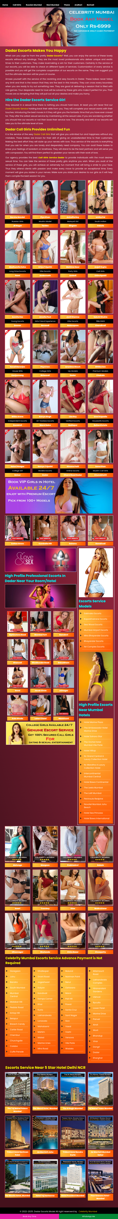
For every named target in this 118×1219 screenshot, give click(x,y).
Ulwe (73, 908)
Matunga (17, 865)
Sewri (17, 908)
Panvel (96, 1019)
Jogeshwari (44, 982)
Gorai (17, 690)
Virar (95, 1041)
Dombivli (17, 425)
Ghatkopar (43, 971)
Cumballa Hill (45, 543)
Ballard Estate (100, 425)
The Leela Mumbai (93, 787)
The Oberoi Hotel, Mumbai (45, 1108)
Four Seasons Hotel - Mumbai (100, 1197)
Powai (68, 1004)
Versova (69, 1037)
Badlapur (72, 425)
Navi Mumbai (53, 5)
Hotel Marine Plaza (93, 722)
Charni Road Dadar (73, 475)
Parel (17, 275)
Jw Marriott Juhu (45, 1152)
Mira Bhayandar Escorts (96, 635)
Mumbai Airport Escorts (96, 630)
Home (5, 5)
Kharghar (98, 1057)
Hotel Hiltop (90, 750)
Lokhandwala (44, 1015)
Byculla (96, 1002)
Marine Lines (44, 1043)
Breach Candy (17, 1024)
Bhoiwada (45, 952)
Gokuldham (63, 662)
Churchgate (16, 1040)
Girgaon (73, 225)
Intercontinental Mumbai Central (92, 775)
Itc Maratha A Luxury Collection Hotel (94, 766)
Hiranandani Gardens (99, 990)
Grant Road (44, 976)
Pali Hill (68, 998)
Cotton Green (17, 543)
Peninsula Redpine (93, 798)
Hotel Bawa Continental (96, 782)
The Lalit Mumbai (93, 793)
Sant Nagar (71, 1015)
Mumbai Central (14, 995)
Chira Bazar (72, 952)
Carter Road (16, 1029)
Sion (67, 1020)
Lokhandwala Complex (100, 981)
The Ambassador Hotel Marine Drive (96, 729)
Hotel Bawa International (96, 818)
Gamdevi (63, 634)
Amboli (72, 275)
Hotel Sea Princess (93, 812)
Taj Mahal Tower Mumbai (100, 1108)
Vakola (100, 225)
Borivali (90, 5)
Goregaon (15, 971)
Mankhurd (64, 718)
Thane (67, 5)
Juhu (12, 976)
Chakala (100, 375)
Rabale (100, 865)
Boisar (17, 475)
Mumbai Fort (40, 634)
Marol (68, 993)
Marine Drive (99, 1013)
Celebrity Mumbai (88, 1211)
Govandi (45, 325)
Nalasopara (73, 325)
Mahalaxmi (43, 1026)
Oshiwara (70, 987)
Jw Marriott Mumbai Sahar (100, 1153)
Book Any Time (29, 1216)
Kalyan (41, 987)
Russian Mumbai (34, 5)
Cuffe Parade (17, 1051)
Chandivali (100, 325)
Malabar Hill (16, 1001)
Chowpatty (100, 952)
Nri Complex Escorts (94, 646)
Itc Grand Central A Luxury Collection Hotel (95, 758)
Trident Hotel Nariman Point (17, 1153)
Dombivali (100, 543)
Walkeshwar (100, 908)
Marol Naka (45, 425)
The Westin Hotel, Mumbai (17, 1195)
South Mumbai (17, 987)
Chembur (15, 1035)
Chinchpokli (100, 275)
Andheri (78, 5)
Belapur (14, 1018)
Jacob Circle (40, 690)
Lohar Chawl (41, 718)
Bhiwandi (45, 375)
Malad (41, 1037)
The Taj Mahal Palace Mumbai (17, 1110)
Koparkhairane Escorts (95, 619)
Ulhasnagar (17, 952)
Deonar (17, 325)
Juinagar (63, 690)
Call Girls (17, 5)
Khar (40, 1004)
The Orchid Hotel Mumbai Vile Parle (93, 743)
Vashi (68, 1032)
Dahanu (73, 543)
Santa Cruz (71, 1009)
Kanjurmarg (18, 375)
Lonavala (42, 1020)
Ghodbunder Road (40, 662)
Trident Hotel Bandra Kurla (73, 1153)
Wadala (69, 1048)
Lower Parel (99, 1008)
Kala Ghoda (17, 718)
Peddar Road (16, 1007)
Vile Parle (70, 1043)
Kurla (40, 1009)
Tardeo (45, 225)
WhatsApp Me (88, 1216)
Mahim (41, 1032)
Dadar (73, 375)
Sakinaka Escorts (92, 613)
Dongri (96, 1046)
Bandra (14, 982)
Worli (95, 1030)
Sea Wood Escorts (93, 624)
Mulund (69, 971)
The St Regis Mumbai (73, 1108)
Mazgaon (45, 865)
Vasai (68, 1026)
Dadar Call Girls (42, 134)
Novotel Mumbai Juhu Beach (95, 806)
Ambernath (45, 275)
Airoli (95, 1024)
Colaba (14, 1046)
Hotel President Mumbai (72, 1195)
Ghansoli (17, 662)
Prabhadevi (72, 865)
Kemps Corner (45, 998)
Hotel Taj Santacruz (45, 1195)
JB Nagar (17, 225)
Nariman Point (72, 976)
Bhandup (97, 1035)
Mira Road (43, 1048)
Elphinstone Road (17, 634)
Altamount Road (98, 973)
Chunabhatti (100, 475)
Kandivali (42, 993)
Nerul (68, 982)
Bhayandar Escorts (93, 641)
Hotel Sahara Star (93, 736)
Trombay (45, 908)
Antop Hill (15, 1012)
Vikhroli (96, 997)
